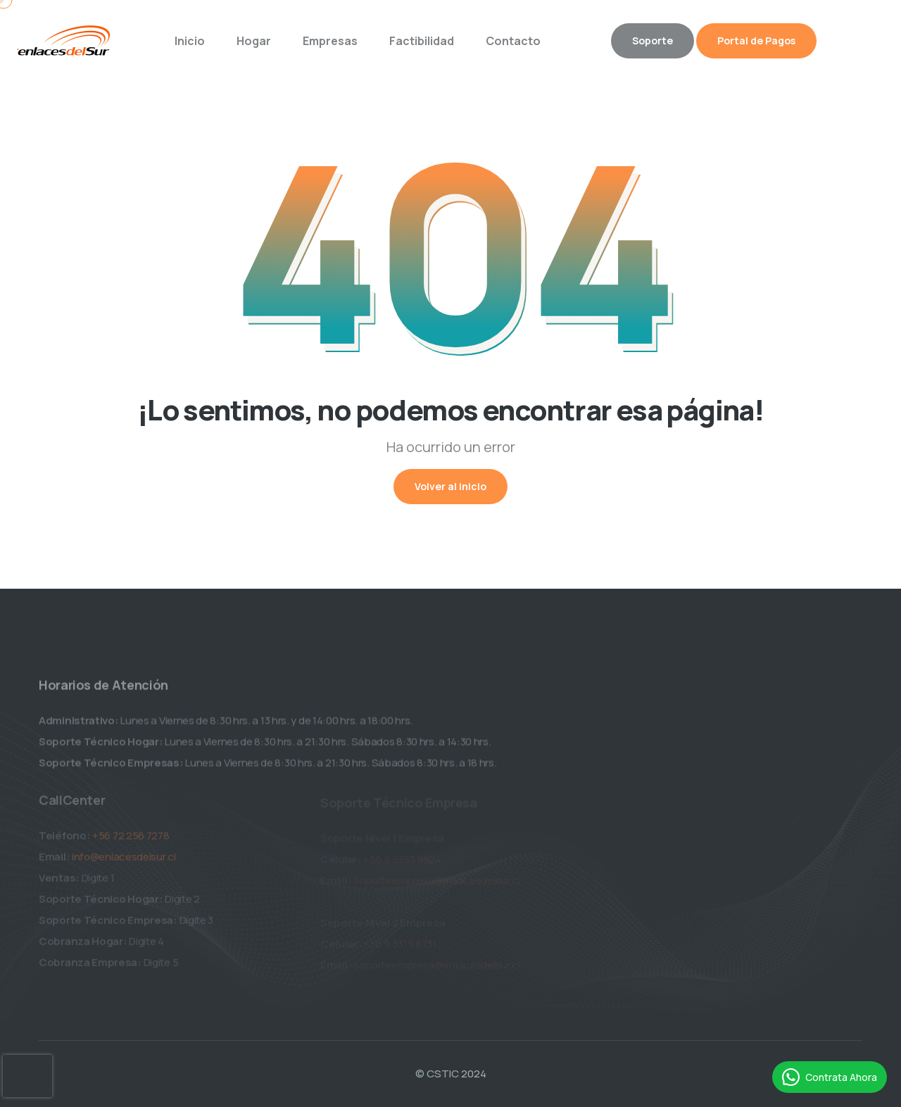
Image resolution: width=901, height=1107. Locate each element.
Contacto (513, 41)
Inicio (190, 41)
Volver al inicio (450, 486)
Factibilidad (421, 41)
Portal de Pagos (756, 40)
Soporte (652, 40)
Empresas (330, 41)
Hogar (254, 41)
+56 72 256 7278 (131, 838)
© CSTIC (437, 1073)
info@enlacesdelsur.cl (124, 859)
